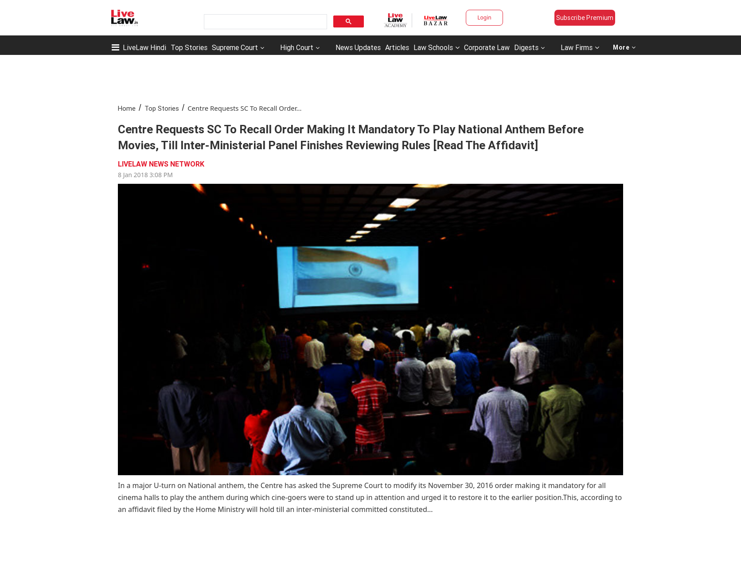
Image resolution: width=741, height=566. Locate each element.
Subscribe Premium (585, 18)
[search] (264, 22)
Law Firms (580, 47)
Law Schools (436, 47)
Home (127, 108)
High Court (296, 47)
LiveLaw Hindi (144, 47)
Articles (397, 47)
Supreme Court (235, 47)
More (624, 47)
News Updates (358, 47)
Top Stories (189, 47)
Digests (526, 47)
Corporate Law (487, 47)
